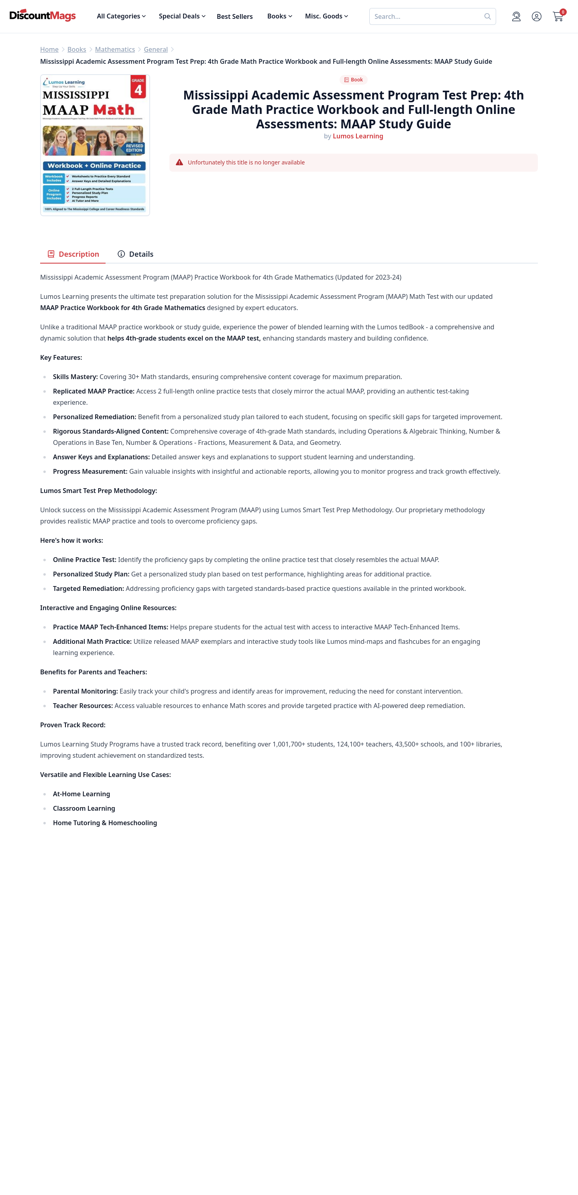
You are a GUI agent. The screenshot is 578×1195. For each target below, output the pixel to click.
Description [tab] (73, 254)
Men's (49, 1081)
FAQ (295, 1062)
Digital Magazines (67, 1053)
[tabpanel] (289, 572)
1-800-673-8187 (312, 1112)
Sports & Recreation (70, 1110)
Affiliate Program (191, 1091)
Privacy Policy (185, 1101)
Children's (55, 1101)
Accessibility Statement (200, 1120)
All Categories (61, 1120)
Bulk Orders (307, 1081)
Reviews (177, 1072)
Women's (54, 1091)
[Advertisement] (289, 936)
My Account (307, 1043)
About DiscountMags (197, 1043)
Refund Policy (185, 1062)
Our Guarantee (187, 1053)
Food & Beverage (66, 1062)
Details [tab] (135, 254)
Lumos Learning (358, 136)
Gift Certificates (313, 1072)
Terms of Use (184, 1110)
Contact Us (305, 1053)
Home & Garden (65, 1072)
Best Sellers (235, 16)
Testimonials (184, 1081)
